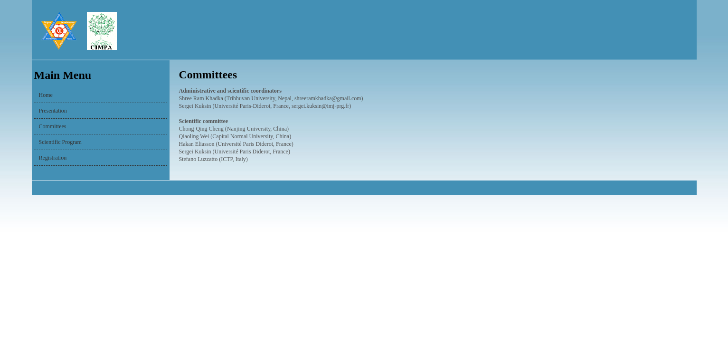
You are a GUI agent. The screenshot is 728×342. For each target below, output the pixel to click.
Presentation (53, 110)
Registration (53, 157)
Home (46, 95)
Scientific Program (60, 142)
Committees (52, 126)
